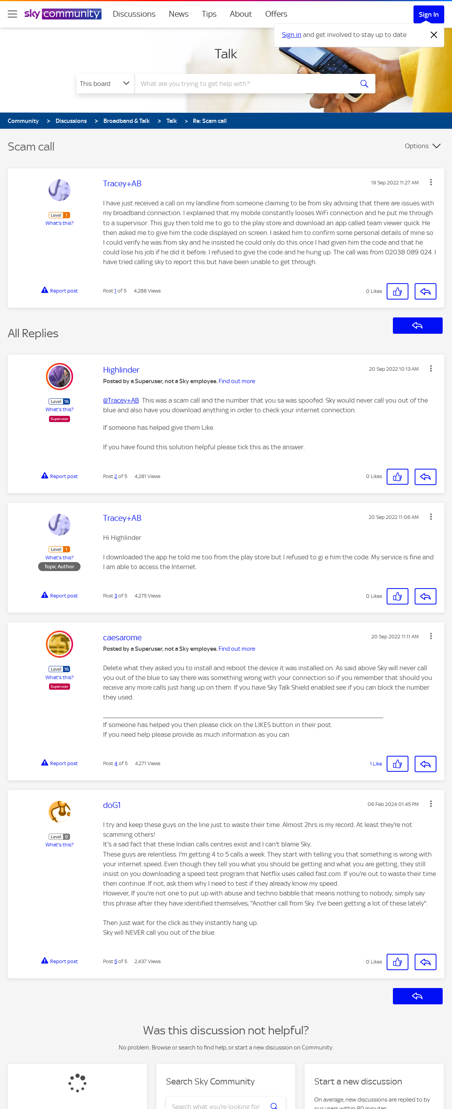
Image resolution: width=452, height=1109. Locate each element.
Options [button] (417, 146)
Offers (276, 14)
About (241, 14)
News (179, 14)
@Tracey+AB (121, 400)
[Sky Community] (63, 14)
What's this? (60, 223)
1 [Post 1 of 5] (115, 291)
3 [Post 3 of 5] (115, 596)
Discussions (134, 14)
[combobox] (243, 83)
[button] (431, 182)
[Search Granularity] (106, 83)
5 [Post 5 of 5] (115, 961)
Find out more (237, 381)
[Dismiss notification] (434, 35)
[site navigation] (12, 14)
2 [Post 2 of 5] (115, 476)
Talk (226, 53)
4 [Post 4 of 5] (115, 763)
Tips (209, 14)
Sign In (429, 14)
